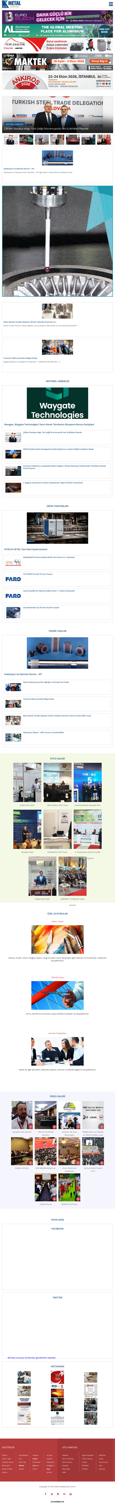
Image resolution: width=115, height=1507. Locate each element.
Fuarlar (84, 1462)
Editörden (102, 1455)
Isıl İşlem (49, 1455)
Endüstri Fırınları (36, 1455)
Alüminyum (6, 1465)
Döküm (4, 1455)
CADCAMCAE (23, 1455)
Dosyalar (65, 1465)
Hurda (35, 1469)
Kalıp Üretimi (49, 1469)
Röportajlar (66, 1469)
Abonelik (102, 1469)
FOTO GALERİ (57, 758)
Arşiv (100, 1465)
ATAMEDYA (57, 1502)
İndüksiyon (50, 1462)
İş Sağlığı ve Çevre (50, 1465)
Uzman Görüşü (87, 1459)
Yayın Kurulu (103, 1462)
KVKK (64, 1472)
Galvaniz (49, 1459)
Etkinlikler (85, 1465)
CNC (20, 1459)
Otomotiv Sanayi (7, 1462)
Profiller (84, 1469)
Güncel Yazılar (67, 1462)
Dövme (21, 1465)
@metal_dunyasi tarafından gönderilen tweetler (32, 1357)
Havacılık (36, 1465)
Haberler (65, 1455)
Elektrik (21, 1469)
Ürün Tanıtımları (68, 1459)
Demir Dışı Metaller (22, 1462)
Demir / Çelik (6, 1459)
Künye (101, 1459)
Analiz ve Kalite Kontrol (7, 1469)
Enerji (35, 1459)
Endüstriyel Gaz (36, 1462)
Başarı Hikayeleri (88, 1455)
